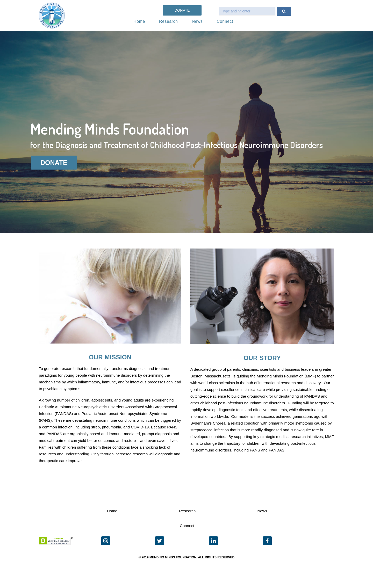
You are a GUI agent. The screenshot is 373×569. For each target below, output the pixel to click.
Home (139, 21)
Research (168, 21)
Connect (225, 21)
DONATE (53, 162)
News (197, 21)
